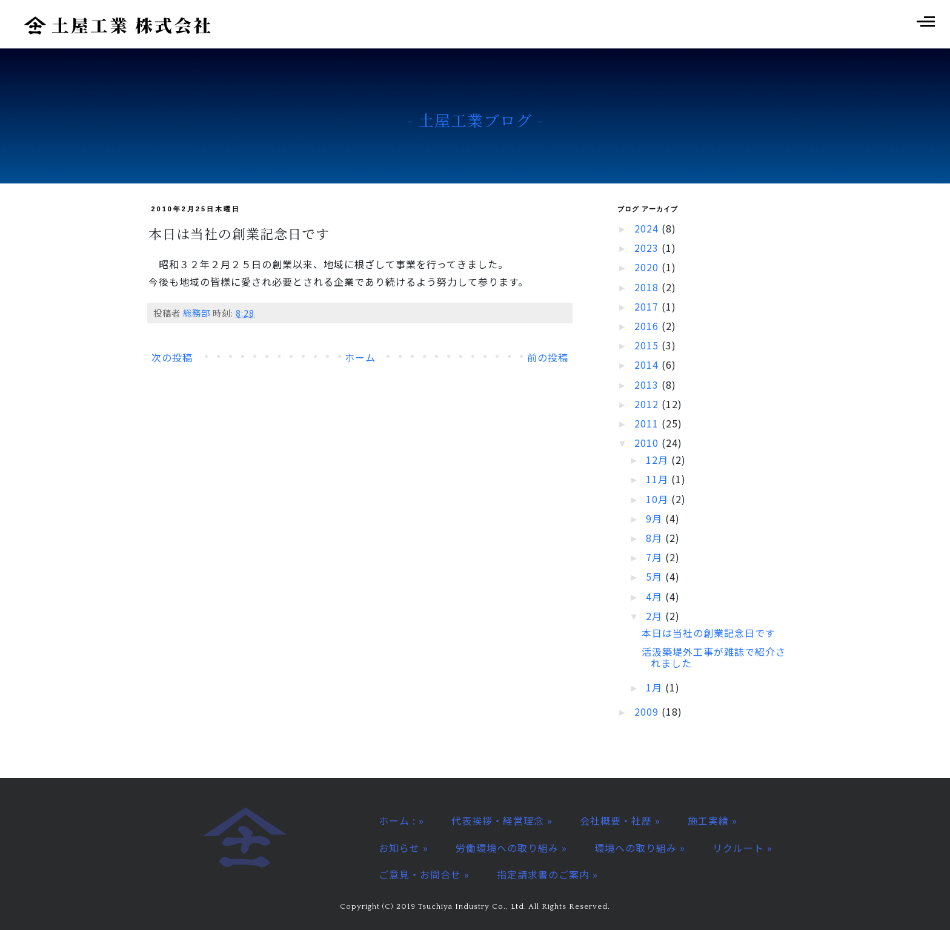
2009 (648, 711)
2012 (648, 404)
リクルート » (742, 847)
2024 (648, 228)
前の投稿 (547, 357)
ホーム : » (401, 820)
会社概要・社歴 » (620, 820)
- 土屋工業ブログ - (475, 120)
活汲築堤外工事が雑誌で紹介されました (714, 657)
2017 (648, 306)
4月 (655, 596)
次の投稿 (172, 357)
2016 (648, 325)
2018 (648, 287)
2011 (648, 423)
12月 (658, 459)
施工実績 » (712, 820)
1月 (655, 687)
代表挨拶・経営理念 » (502, 820)
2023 (648, 247)
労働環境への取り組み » (511, 847)
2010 (648, 442)
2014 (648, 364)
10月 (658, 499)
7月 (655, 557)
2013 (648, 384)
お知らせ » (403, 847)
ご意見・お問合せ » (424, 874)
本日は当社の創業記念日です (709, 632)
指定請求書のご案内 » (547, 874)
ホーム (360, 357)
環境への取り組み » (639, 847)
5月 (655, 576)
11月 (658, 479)
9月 (655, 518)
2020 (648, 267)
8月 (655, 537)
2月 (655, 615)
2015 (648, 345)
